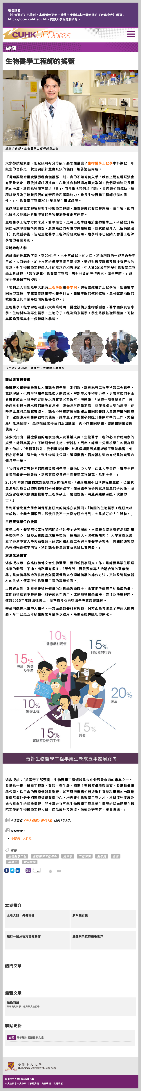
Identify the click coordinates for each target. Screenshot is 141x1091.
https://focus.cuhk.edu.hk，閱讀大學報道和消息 (43, 19)
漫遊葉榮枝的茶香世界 (87, 936)
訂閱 (11, 1037)
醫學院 (71, 287)
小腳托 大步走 (21, 838)
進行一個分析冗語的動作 (24, 936)
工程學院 (55, 287)
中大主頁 (9, 1083)
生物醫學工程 (17, 856)
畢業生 (12, 862)
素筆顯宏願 (80, 915)
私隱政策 (58, 1083)
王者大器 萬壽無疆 (21, 915)
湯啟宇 (67, 856)
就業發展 (30, 862)
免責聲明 (46, 1083)
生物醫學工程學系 (45, 856)
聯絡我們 (34, 1083)
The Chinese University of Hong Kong (31, 1066)
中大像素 (21, 1083)
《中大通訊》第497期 (37, 820)
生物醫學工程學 (100, 163)
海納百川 (13, 1002)
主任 (116, 856)
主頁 (43, 33)
